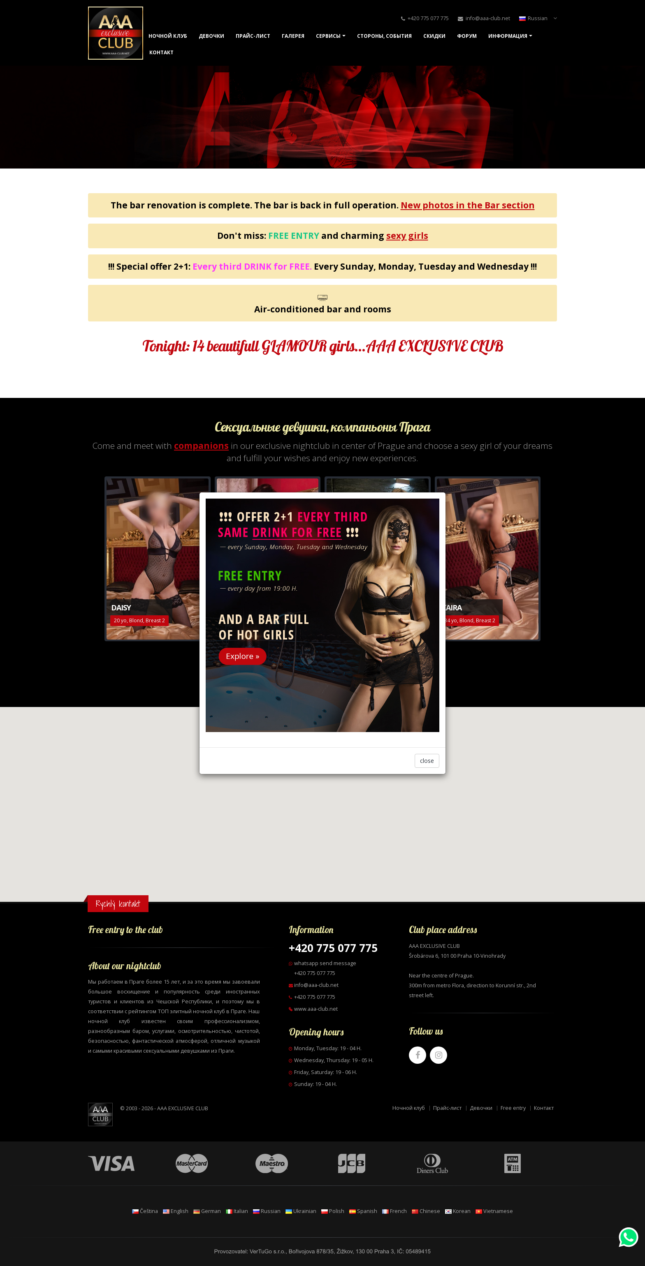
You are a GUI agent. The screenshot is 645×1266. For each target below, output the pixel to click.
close (427, 761)
